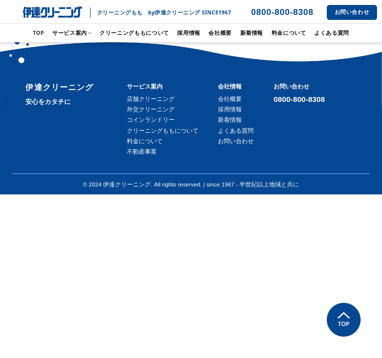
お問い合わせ (352, 11)
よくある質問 (331, 32)
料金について (289, 32)
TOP (38, 32)
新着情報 (252, 32)
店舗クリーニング (151, 98)
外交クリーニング (151, 109)
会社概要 (220, 32)
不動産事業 (142, 151)
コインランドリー (151, 119)
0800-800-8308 (282, 12)
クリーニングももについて (134, 32)
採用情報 (188, 32)
